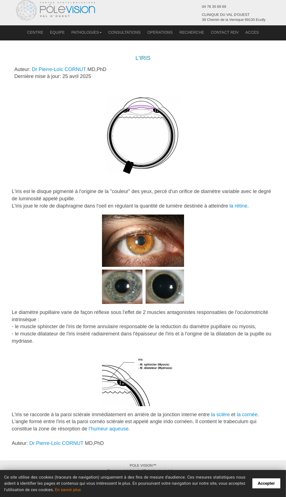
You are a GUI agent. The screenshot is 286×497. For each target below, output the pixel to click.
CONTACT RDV (225, 32)
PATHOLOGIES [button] (87, 32)
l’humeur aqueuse (108, 429)
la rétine (238, 206)
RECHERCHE (191, 32)
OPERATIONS (160, 32)
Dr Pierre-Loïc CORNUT (59, 69)
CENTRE (35, 32)
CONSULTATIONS (124, 32)
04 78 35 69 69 (214, 6)
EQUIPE (57, 32)
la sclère (220, 414)
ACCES (252, 32)
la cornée (247, 414)
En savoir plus (68, 489)
